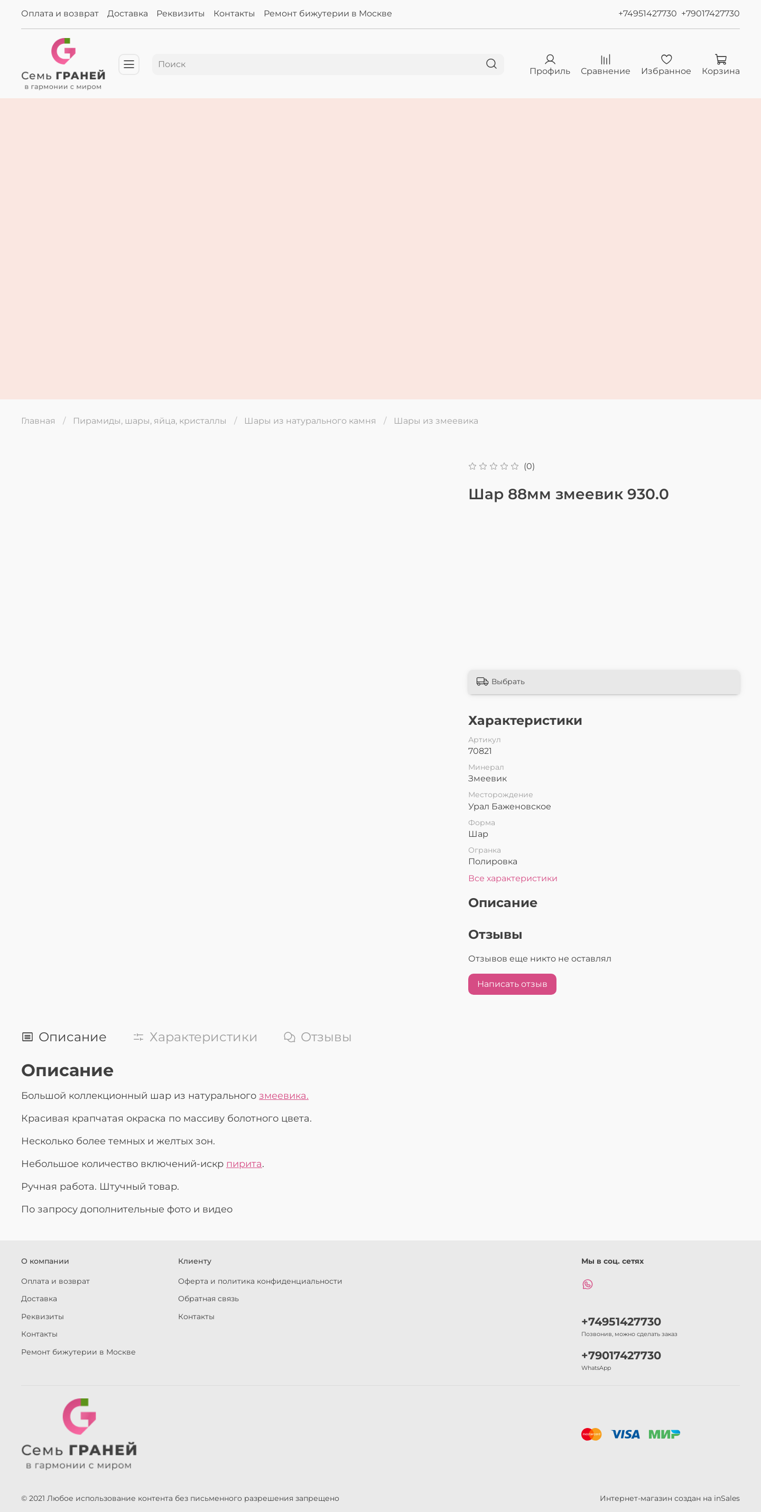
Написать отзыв (512, 984)
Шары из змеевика (436, 421)
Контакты (234, 13)
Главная (38, 421)
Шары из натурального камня (310, 421)
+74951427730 (647, 13)
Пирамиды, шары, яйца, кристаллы (150, 421)
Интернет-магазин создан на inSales (670, 1498)
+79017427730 (710, 13)
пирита (244, 1164)
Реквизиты (180, 13)
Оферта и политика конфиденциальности (260, 1281)
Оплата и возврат (60, 13)
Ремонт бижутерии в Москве (328, 13)
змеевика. (284, 1096)
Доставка (127, 13)
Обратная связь (208, 1298)
